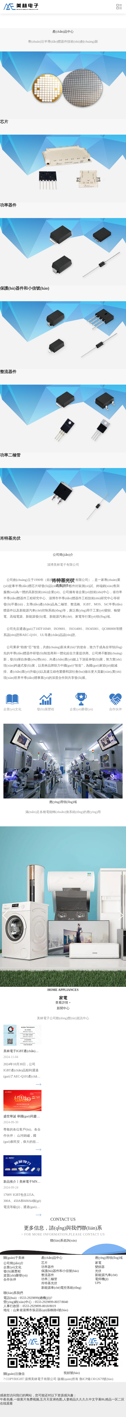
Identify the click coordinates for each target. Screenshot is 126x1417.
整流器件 (47, 1275)
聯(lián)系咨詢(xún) (63, 1240)
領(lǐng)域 (63, 802)
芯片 (44, 1262)
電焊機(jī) (101, 1279)
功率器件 (47, 1267)
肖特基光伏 (49, 1283)
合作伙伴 (9, 1279)
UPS (98, 1283)
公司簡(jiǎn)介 (13, 1263)
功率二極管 (49, 1279)
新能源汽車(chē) (106, 1275)
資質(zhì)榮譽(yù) (15, 1275)
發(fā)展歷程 (12, 1271)
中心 (63, 31)
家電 (98, 1262)
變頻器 (100, 1267)
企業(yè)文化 (12, 1267)
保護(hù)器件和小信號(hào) (60, 1271)
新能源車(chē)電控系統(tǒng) (61, 1287)
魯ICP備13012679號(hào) (96, 1379)
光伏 (98, 1271)
